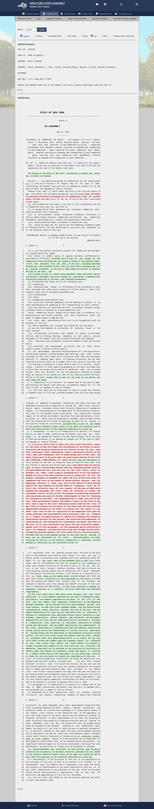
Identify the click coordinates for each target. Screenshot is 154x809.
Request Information (69, 805)
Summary (27, 42)
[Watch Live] (91, 5)
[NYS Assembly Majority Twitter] (108, 5)
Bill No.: (21, 34)
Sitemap (31, 805)
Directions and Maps (112, 805)
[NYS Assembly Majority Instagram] (116, 5)
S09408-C (40, 61)
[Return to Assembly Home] (46, 6)
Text (96, 42)
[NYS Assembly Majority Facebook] (100, 5)
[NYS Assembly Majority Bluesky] (124, 5)
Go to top (20, 96)
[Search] (133, 5)
